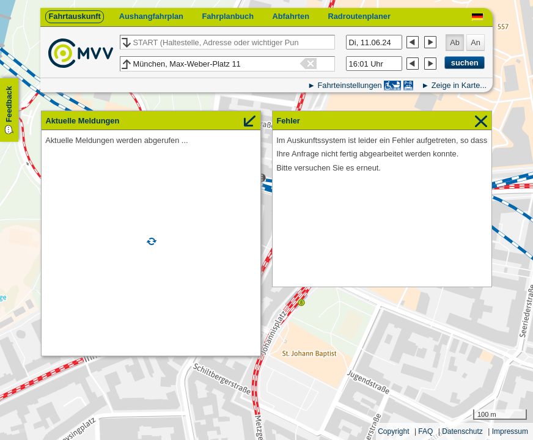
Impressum (510, 431)
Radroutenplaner (359, 16)
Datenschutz (462, 431)
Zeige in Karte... (459, 85)
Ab (455, 42)
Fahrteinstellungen (349, 85)
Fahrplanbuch (228, 16)
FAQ (425, 431)
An (475, 42)
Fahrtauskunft (74, 16)
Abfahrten (291, 16)
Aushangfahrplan (151, 16)
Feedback (8, 104)
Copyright (393, 431)
